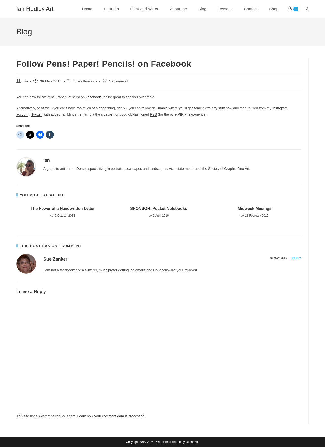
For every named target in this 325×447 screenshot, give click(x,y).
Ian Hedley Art (35, 8)
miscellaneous (85, 81)
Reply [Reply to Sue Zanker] (296, 258)
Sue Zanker (55, 259)
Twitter (36, 114)
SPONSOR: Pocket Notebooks (158, 208)
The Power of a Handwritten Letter (63, 208)
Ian (25, 81)
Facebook (93, 97)
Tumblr (161, 108)
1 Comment (118, 81)
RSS (153, 114)
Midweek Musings (254, 208)
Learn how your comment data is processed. (111, 416)
